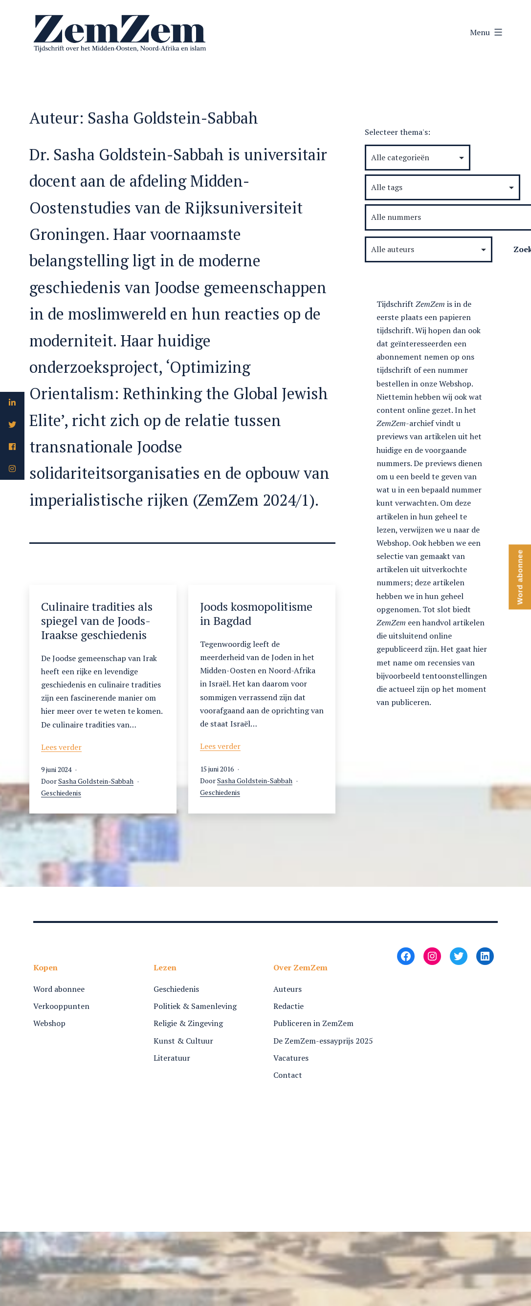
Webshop (49, 1023)
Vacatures (291, 1057)
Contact (287, 1075)
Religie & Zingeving (188, 1023)
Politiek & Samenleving (195, 1006)
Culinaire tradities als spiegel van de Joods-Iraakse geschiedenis (97, 620)
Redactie (288, 1006)
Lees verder (61, 747)
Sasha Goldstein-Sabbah (95, 781)
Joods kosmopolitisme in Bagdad (256, 613)
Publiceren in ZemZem (313, 1023)
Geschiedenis (61, 792)
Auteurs (287, 989)
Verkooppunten (61, 1006)
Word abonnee (59, 989)
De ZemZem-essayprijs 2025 (323, 1040)
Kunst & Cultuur (183, 1040)
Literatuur (172, 1057)
